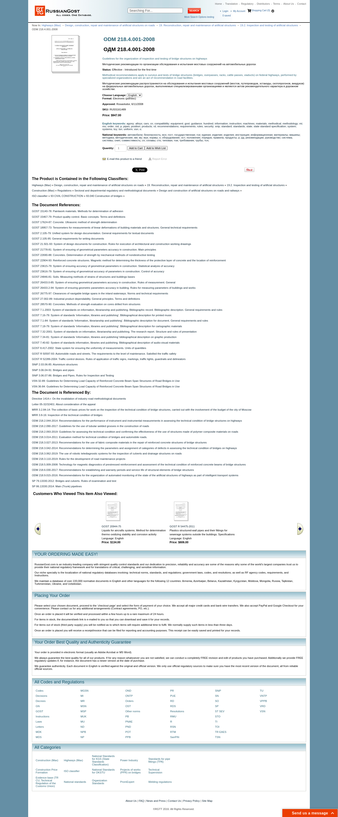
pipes (126, 126)
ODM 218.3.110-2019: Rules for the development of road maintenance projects (78, 458)
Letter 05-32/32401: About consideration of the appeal (64, 404)
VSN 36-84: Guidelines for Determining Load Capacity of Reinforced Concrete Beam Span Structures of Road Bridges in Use (106, 386)
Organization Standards (99, 782)
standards (239, 126)
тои (176, 140)
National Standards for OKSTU (103, 771)
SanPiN (174, 737)
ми (135, 137)
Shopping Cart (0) (261, 10)
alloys (138, 123)
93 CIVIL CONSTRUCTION (67, 196)
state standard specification (270, 126)
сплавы (150, 140)
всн (164, 134)
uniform (128, 129)
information (221, 123)
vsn (136, 129)
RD (172, 701)
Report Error (159, 158)
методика (108, 137)
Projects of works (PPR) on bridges (130, 771)
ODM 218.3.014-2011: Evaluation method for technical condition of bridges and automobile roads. (89, 437)
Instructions (42, 716)
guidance (196, 123)
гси (198, 134)
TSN (217, 737)
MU (83, 721)
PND (128, 726)
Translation (231, 3)
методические (124, 137)
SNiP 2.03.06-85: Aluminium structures (55, 364)
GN (38, 706)
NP (82, 737)
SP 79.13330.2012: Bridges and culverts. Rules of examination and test (74, 481)
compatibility (161, 123)
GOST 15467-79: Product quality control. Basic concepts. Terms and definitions (78, 216)
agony (130, 123)
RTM (173, 732)
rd (155, 126)
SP (217, 706)
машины (294, 134)
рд (242, 137)
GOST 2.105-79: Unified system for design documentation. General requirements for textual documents (93, 233)
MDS (39, 737)
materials (261, 123)
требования (186, 140)
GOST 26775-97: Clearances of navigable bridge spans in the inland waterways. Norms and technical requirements (100, 293)
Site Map (207, 800)
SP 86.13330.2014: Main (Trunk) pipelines (57, 486)
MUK (83, 716)
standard (226, 126)
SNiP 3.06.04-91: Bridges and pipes (53, 370)
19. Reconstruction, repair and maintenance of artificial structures (197, 25)
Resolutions (177, 711)
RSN (173, 726)
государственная (184, 134)
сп (143, 140)
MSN (83, 706)
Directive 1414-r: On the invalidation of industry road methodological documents (79, 398)
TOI (217, 726)
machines (248, 123)
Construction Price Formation (47, 771)
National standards (75, 781)
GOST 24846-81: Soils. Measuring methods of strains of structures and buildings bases (83, 276)
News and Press (156, 800)
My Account (239, 11)
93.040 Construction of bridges (104, 196)
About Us (288, 3)
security (208, 126)
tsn (120, 129)
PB (127, 716)
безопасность (152, 134)
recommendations (167, 126)
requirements (188, 126)
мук (146, 137)
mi (300, 123)
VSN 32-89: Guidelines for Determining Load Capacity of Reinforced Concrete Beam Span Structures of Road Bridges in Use (106, 380)
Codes (39, 690)
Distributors (263, 3)
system (292, 126)
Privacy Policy (191, 800)
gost (186, 123)
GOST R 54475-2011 (182, 526)
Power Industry (129, 760)
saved (227, 15)
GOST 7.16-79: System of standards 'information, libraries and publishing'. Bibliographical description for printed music (102, 315)
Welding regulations (160, 781)
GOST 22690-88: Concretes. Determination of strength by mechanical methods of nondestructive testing (93, 255)
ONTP (129, 695)
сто (159, 140)
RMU (173, 716)
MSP (83, 711)
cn (151, 123)
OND (128, 690)
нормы (154, 137)
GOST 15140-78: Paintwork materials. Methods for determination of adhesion (77, 211)
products (147, 126)
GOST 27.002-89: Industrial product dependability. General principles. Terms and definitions (86, 298)
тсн (206, 140)
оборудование (171, 137)
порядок (207, 137)
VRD (262, 706)
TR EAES (221, 732)
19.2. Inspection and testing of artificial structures (269, 25)
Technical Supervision (155, 771)
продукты (231, 137)
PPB (128, 737)
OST (128, 706)
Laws (39, 721)
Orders (129, 701)
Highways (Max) (51, 25)
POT (128, 732)
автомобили (134, 134)
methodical (274, 123)
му (140, 137)
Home (218, 3)
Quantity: (108, 148)
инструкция (242, 134)
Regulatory (247, 3)
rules (200, 126)
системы (107, 140)
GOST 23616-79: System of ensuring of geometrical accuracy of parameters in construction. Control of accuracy (98, 271)
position (135, 126)
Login (225, 11)
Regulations (65, 190)
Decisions (41, 695)
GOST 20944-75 (111, 526)
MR (83, 701)
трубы (199, 140)
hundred (208, 123)
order (111, 126)
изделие (217, 134)
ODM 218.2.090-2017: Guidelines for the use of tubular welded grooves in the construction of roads (90, 426)
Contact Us (174, 800)
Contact (301, 3)
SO (217, 701)
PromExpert (127, 781)
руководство (272, 137)
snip (217, 126)
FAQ (141, 800)
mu (104, 126)
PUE (173, 695)
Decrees (41, 701)
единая (206, 134)
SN (217, 695)
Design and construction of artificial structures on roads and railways (199, 190)
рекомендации (255, 137)
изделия (229, 134)
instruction (235, 123)
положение (193, 137)
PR (172, 690)
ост (183, 137)
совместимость (131, 140)
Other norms (132, 711)
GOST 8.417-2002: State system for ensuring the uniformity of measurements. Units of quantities (89, 348)
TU (261, 690)
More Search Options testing (199, 17)
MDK (39, 732)
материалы (281, 134)
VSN (262, 711)
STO (217, 716)
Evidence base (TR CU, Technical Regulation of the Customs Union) (47, 781)
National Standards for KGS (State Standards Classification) (103, 760)
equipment (177, 123)
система (287, 137)
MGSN (84, 690)
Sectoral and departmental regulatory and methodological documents (115, 190)
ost (117, 126)
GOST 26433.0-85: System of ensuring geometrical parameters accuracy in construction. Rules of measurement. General (103, 282)
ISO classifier (40, 196)
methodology (290, 123)
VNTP (263, 695)
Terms (276, 3)
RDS (173, 706)
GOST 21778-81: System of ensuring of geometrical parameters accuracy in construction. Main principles (94, 249)
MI (82, 695)
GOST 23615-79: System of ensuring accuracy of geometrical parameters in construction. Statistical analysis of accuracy (103, 266)
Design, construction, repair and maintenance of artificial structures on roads (110, 25)
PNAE (129, 721)
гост (170, 134)
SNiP (218, 690)
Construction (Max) (43, 190)
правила (218, 137)
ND (82, 726)
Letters (40, 726)
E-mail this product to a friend (124, 158)
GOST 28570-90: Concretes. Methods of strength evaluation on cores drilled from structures (86, 304)
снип (117, 140)
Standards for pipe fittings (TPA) (159, 760)
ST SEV (219, 711)
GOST (39, 711)
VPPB (263, 701)
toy (115, 129)
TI (216, 721)
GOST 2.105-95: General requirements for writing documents (68, 238)
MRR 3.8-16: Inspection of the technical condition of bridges (67, 415)
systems (107, 129)
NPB (83, 732)
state (249, 126)
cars (146, 123)
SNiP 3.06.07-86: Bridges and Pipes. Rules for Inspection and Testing (73, 375)
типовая (167, 140)
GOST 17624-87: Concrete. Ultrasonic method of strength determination (74, 222)
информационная (262, 134)
